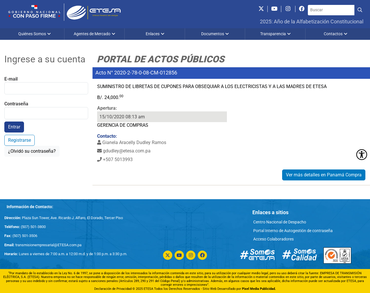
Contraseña (16, 104)
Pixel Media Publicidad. (259, 289)
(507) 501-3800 (33, 227)
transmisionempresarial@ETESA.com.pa (48, 245)
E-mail (11, 79)
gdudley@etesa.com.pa (124, 151)
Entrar (14, 127)
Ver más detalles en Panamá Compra (324, 175)
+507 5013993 (115, 159)
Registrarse (19, 140)
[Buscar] (331, 10)
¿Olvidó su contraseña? (32, 151)
